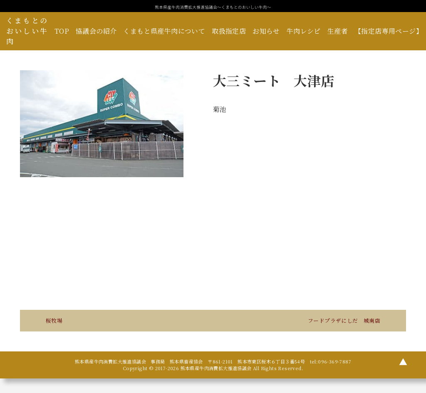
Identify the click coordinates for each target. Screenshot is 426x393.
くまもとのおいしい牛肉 (27, 30)
